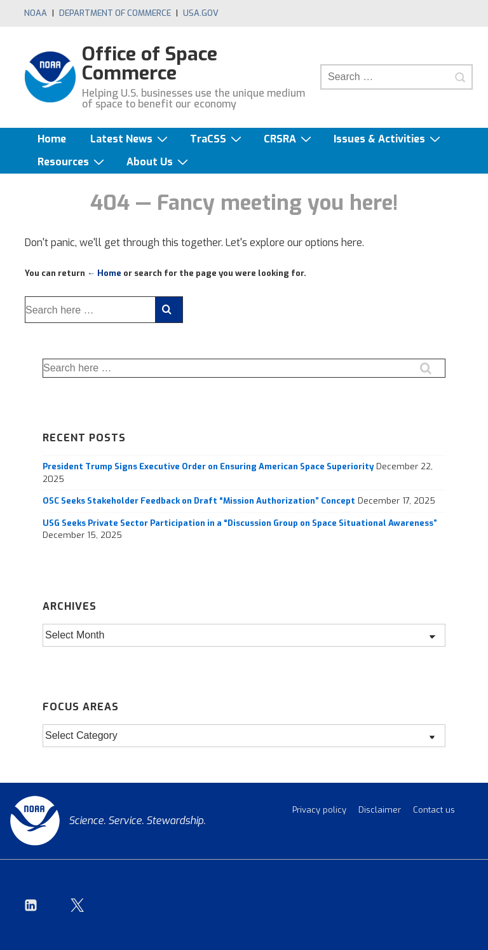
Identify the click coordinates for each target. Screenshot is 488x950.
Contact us (434, 809)
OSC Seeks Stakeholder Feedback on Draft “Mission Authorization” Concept (199, 500)
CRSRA (289, 139)
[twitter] (77, 904)
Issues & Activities (389, 139)
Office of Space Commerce (149, 63)
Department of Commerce (115, 13)
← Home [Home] (104, 273)
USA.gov (201, 13)
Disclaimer (379, 809)
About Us (158, 162)
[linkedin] (31, 904)
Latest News (130, 139)
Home (51, 139)
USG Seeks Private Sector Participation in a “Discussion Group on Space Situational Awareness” (240, 523)
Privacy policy (319, 809)
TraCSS (217, 139)
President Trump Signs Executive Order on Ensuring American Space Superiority (208, 466)
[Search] (460, 77)
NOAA (35, 13)
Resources (72, 162)
